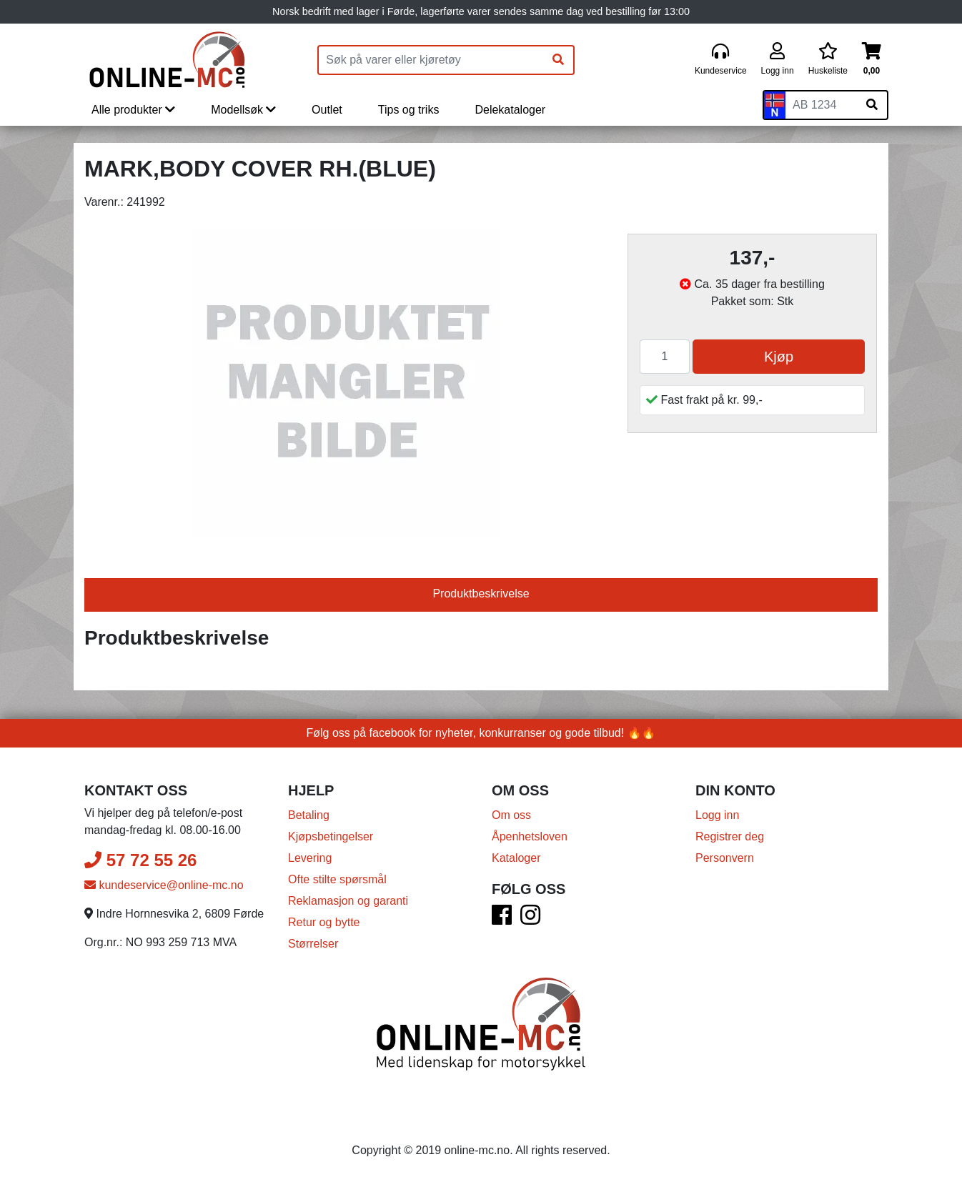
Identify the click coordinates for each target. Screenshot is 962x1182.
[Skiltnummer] (821, 105)
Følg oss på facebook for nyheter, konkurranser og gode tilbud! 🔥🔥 (481, 733)
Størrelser (313, 944)
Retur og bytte (324, 922)
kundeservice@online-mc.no (164, 885)
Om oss (511, 815)
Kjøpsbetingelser (330, 836)
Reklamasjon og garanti (348, 901)
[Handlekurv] (871, 59)
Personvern (724, 858)
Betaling (308, 815)
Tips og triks (409, 110)
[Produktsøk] (431, 60)
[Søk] (558, 60)
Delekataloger (510, 110)
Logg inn (717, 815)
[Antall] (665, 356)
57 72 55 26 (140, 860)
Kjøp (778, 356)
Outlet (327, 110)
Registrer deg (729, 836)
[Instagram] (530, 919)
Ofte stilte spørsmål (337, 879)
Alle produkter (133, 110)
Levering (310, 858)
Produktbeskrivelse (480, 593)
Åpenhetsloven (529, 836)
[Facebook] (502, 919)
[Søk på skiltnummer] (872, 105)
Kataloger (516, 858)
